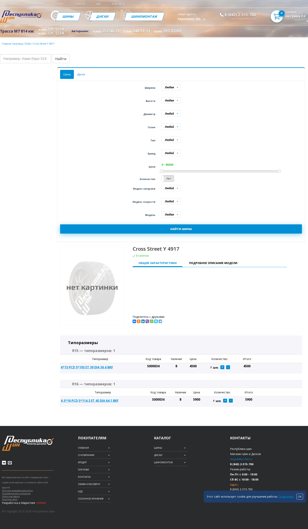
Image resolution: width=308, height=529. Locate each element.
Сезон (151, 127)
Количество (147, 179)
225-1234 (51, 29)
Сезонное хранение (91, 498)
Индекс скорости (144, 202)
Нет (168, 178)
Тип (152, 140)
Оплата (80, 4)
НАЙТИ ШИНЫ (181, 229)
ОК (300, 496)
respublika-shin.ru (241, 459)
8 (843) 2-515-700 (240, 14)
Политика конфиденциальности (17, 491)
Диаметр (149, 114)
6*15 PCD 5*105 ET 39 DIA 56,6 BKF (87, 367)
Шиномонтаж (144, 16)
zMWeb (41, 503)
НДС (98, 4)
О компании (35, 4)
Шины (68, 16)
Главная (11, 4)
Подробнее (286, 496)
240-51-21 (137, 31)
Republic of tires (28, 443)
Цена (152, 166)
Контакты (118, 4)
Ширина (150, 88)
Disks (28, 43)
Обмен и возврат (89, 484)
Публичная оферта (11, 496)
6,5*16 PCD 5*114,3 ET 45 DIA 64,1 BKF (89, 400)
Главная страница (12, 43)
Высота (150, 101)
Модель (150, 215)
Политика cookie (9, 499)
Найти (60, 58)
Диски (102, 16)
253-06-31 (106, 31)
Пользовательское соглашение (16, 493)
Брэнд (151, 153)
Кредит (59, 4)
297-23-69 (167, 31)
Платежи (83, 469)
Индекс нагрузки (144, 188)
